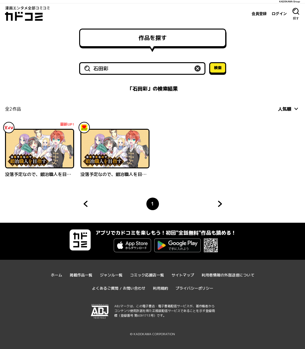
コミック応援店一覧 (147, 275)
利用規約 (160, 288)
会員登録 (259, 13)
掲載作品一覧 (81, 275)
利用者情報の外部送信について (228, 275)
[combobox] (289, 108)
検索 (217, 67)
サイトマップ (183, 275)
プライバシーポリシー (194, 288)
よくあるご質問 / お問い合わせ (118, 288)
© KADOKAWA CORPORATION (152, 334)
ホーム (56, 275)
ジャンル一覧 (111, 275)
